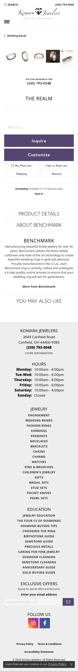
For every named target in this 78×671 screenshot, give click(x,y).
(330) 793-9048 (39, 83)
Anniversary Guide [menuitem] (38, 567)
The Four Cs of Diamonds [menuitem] (39, 521)
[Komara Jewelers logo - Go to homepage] (39, 13)
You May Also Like (39, 301)
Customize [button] (39, 154)
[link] (64, 4)
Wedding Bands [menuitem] (39, 420)
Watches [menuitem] (39, 462)
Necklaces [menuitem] (39, 441)
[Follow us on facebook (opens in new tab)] (45, 623)
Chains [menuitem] (39, 451)
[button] (11, 4)
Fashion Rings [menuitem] (39, 426)
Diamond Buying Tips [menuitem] (39, 526)
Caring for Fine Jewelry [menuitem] (39, 552)
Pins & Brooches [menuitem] (39, 467)
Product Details (39, 213)
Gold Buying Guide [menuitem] (38, 572)
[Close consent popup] (71, 664)
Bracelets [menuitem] (38, 446)
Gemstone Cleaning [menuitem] (39, 562)
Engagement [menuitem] (39, 415)
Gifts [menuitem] (39, 477)
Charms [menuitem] (39, 457)
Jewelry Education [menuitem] (39, 515)
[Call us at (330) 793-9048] (39, 347)
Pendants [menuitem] (39, 436)
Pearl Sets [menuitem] (39, 498)
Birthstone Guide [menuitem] (39, 536)
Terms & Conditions (49, 644)
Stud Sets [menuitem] (39, 488)
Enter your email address (39, 594)
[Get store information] (39, 353)
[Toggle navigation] (7, 21)
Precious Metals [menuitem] (39, 547)
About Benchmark (39, 225)
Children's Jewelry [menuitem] (38, 472)
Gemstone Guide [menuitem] (39, 541)
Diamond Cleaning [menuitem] (39, 557)
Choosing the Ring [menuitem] (38, 531)
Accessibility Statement (38, 652)
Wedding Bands (16, 36)
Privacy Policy (24, 644)
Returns (57, 173)
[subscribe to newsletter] (68, 602)
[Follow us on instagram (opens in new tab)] (33, 623)
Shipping (21, 173)
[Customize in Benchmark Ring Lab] (67, 58)
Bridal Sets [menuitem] (39, 482)
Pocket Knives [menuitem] (39, 493)
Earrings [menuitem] (39, 431)
